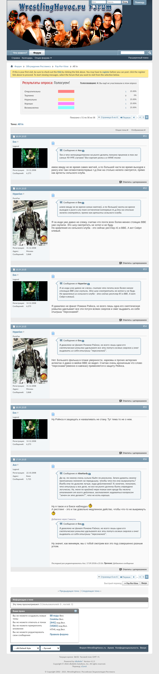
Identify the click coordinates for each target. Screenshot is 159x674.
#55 (145, 407)
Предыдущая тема (69, 590)
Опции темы (121, 130)
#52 (145, 188)
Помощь (140, 2)
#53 (145, 269)
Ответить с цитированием (133, 182)
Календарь (27, 58)
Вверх (144, 583)
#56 (145, 459)
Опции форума (42, 58)
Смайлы (54, 619)
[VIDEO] (54, 625)
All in (20, 124)
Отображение (137, 130)
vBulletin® (79, 661)
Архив (110, 647)
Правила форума (59, 634)
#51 (145, 136)
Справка (16, 58)
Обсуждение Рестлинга (38, 66)
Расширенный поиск (138, 58)
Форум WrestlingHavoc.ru (93, 647)
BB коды (54, 615)
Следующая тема (90, 590)
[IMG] (53, 622)
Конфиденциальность (127, 647)
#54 (145, 326)
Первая (125, 117)
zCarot (84, 666)
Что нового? (20, 53)
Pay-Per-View (61, 66)
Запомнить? (100, 7)
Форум (37, 53)
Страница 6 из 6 (109, 117)
